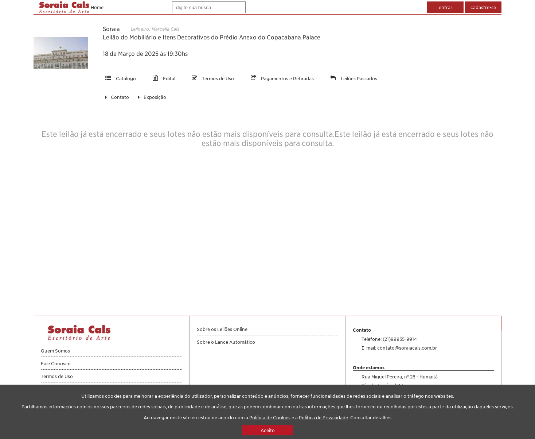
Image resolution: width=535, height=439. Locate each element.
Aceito (268, 430)
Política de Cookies (269, 417)
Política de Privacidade (323, 417)
